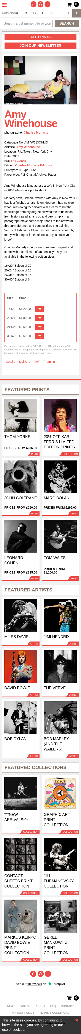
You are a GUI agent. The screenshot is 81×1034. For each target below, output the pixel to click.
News (11, 1006)
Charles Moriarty (36, 132)
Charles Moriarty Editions (33, 165)
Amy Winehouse (28, 147)
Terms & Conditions (54, 1012)
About (40, 1006)
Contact (67, 1006)
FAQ (53, 1006)
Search (66, 23)
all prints (40, 37)
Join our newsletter (40, 45)
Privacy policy (23, 1012)
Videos (25, 1006)
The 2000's (18, 160)
